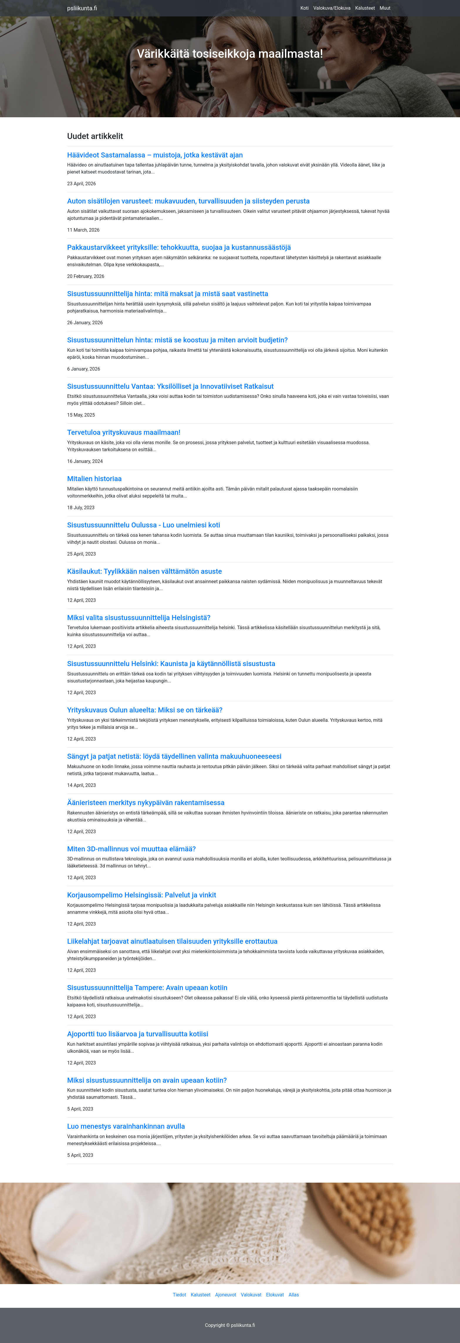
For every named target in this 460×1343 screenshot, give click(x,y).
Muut (385, 8)
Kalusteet (365, 8)
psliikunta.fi (82, 8)
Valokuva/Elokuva (332, 8)
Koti (304, 8)
